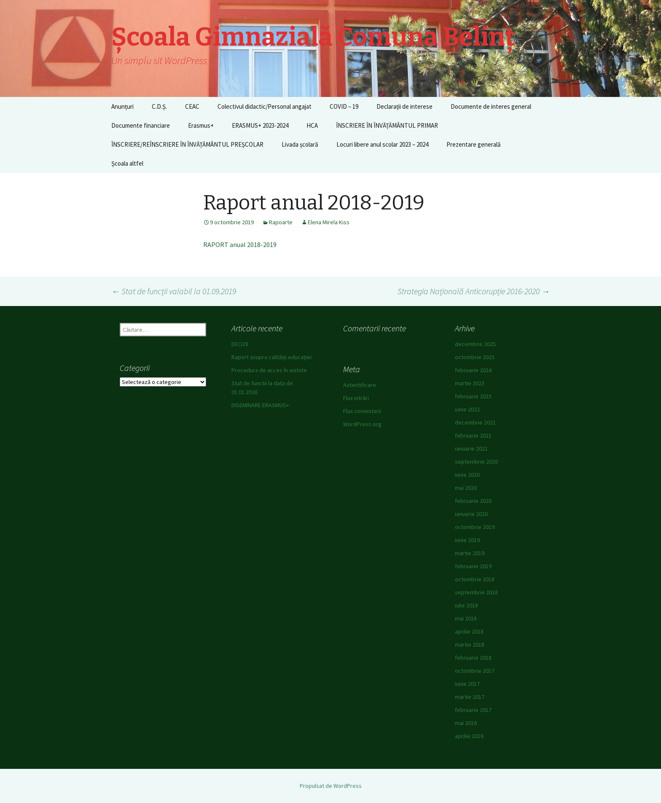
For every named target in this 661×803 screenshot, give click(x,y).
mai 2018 (466, 618)
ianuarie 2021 (471, 448)
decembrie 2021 (475, 422)
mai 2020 (466, 487)
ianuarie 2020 (471, 514)
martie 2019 (469, 553)
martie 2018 (469, 644)
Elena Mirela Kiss (328, 222)
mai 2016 (466, 723)
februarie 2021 (473, 435)
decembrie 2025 (475, 344)
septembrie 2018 (476, 592)
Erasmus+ (201, 125)
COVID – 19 (344, 106)
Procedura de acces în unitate (269, 370)
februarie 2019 (473, 566)
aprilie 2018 (469, 631)
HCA (312, 125)
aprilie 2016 (469, 736)
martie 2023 (469, 383)
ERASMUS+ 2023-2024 (260, 125)
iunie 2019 (467, 540)
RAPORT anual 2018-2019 (240, 244)
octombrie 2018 (474, 579)
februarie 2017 (473, 710)
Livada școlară (300, 144)
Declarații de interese (404, 106)
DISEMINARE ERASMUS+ (260, 405)
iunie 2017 (467, 684)
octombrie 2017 (474, 670)
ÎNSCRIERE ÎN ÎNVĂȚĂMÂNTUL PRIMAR (387, 125)
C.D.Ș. (159, 106)
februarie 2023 (473, 396)
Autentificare (359, 385)
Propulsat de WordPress (331, 786)
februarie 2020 (473, 501)
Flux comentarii (362, 411)
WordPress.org (362, 424)
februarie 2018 (473, 657)
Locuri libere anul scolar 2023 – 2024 (382, 144)
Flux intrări (356, 398)
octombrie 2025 (474, 357)
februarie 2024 (473, 370)
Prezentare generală (473, 144)
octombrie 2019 (474, 527)
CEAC (192, 106)
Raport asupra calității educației (271, 357)
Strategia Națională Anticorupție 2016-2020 (474, 291)
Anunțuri (122, 106)
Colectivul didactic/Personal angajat (265, 106)
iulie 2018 (466, 605)
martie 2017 (469, 697)
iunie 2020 (467, 474)
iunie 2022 (467, 409)
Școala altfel (127, 163)
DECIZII (239, 344)
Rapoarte (281, 222)
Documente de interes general (491, 106)
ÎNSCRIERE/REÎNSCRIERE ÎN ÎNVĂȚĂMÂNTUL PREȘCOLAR (187, 144)
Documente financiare (140, 125)
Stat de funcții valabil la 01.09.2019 (173, 291)
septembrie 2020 (476, 461)
